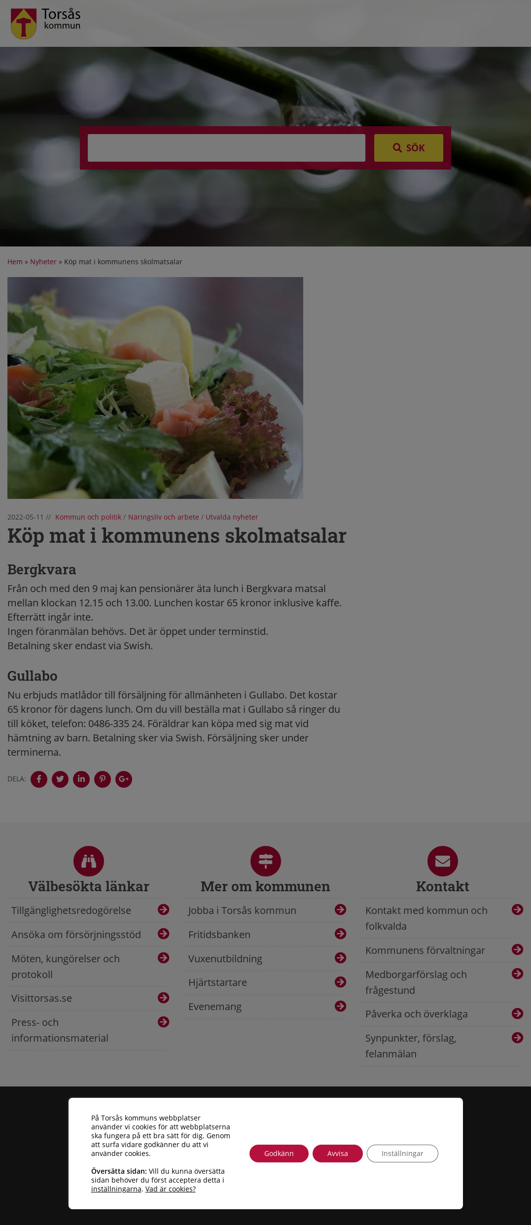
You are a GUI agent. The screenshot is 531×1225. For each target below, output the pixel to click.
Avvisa (337, 1153)
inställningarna (116, 1189)
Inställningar (403, 1153)
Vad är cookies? (170, 1189)
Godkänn (279, 1153)
